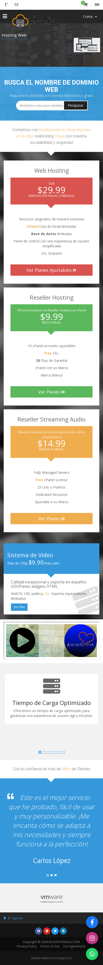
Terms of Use (50, 946)
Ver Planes (51, 392)
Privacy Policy (27, 946)
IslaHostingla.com (60, 958)
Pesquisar (75, 105)
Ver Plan (19, 607)
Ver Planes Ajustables (51, 270)
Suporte (17, 918)
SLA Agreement (74, 946)
